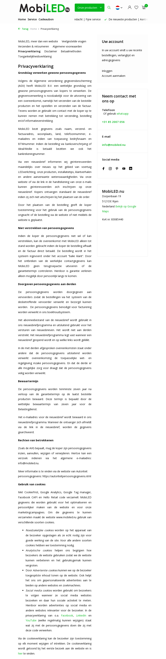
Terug (23, 28)
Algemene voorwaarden (67, 46)
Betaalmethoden (71, 51)
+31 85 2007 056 (113, 122)
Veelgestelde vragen (74, 41)
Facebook (67, 615)
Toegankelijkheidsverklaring (35, 56)
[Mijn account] (129, 7)
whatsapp (123, 113)
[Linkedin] (130, 169)
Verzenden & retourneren (33, 46)
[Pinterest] (117, 169)
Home (22, 19)
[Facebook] (103, 169)
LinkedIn (81, 615)
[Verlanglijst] (136, 7)
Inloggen (107, 71)
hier (20, 653)
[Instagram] (110, 169)
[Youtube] (123, 169)
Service (32, 19)
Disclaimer (50, 51)
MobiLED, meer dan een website (38, 41)
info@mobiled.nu (114, 145)
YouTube (31, 620)
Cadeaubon (46, 19)
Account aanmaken (113, 76)
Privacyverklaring (29, 51)
